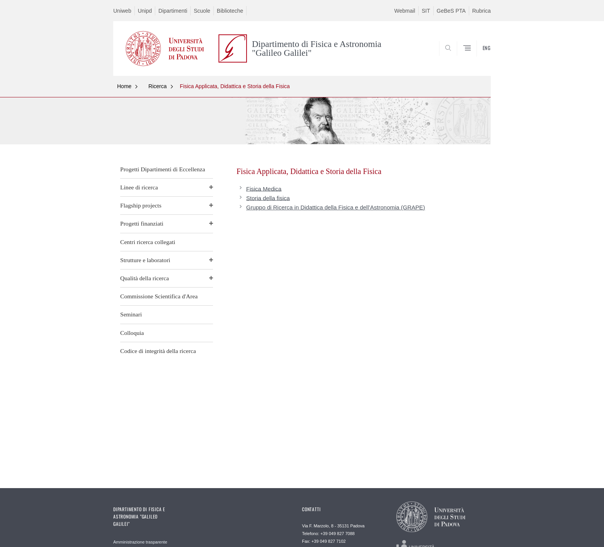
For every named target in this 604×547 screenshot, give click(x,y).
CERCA (479, 57)
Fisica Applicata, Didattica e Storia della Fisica (235, 86)
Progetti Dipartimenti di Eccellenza (162, 169)
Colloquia (132, 333)
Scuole (202, 11)
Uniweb (122, 11)
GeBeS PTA (451, 11)
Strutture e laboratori (145, 260)
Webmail (404, 11)
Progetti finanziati (141, 223)
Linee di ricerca (139, 187)
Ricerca (157, 86)
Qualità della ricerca (144, 278)
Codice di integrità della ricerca (158, 351)
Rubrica (481, 11)
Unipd (145, 11)
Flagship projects (140, 205)
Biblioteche (230, 11)
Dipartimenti (172, 11)
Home (124, 86)
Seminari (131, 314)
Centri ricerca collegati (147, 242)
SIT (426, 11)
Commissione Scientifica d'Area (159, 296)
